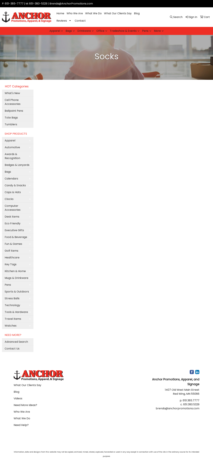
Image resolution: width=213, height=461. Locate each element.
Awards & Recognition (12, 156)
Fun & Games (13, 244)
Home (60, 13)
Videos (18, 398)
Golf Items (11, 251)
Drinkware (84, 31)
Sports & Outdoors (17, 291)
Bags (69, 31)
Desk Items (12, 217)
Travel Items (13, 319)
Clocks (9, 199)
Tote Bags (11, 117)
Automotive (12, 147)
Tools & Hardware (16, 312)
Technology (12, 305)
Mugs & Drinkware (16, 278)
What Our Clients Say (118, 13)
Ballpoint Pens (14, 111)
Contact (80, 21)
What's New (12, 93)
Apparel (54, 31)
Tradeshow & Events (123, 31)
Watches (10, 326)
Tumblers (11, 124)
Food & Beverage (16, 237)
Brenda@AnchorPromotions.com (71, 3)
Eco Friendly (12, 223)
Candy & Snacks (15, 185)
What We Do (93, 13)
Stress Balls (12, 298)
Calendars (11, 178)
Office (100, 31)
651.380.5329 (191, 404)
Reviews (61, 21)
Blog (137, 13)
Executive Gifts (14, 230)
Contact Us (12, 348)
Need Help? (21, 425)
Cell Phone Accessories (12, 102)
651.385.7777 (191, 400)
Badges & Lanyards (17, 165)
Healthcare (12, 257)
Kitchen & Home (15, 271)
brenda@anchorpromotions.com (177, 408)
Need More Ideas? (25, 405)
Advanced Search (16, 342)
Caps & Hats (13, 192)
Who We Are (75, 13)
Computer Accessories (12, 208)
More (157, 31)
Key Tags (10, 264)
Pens (145, 31)
